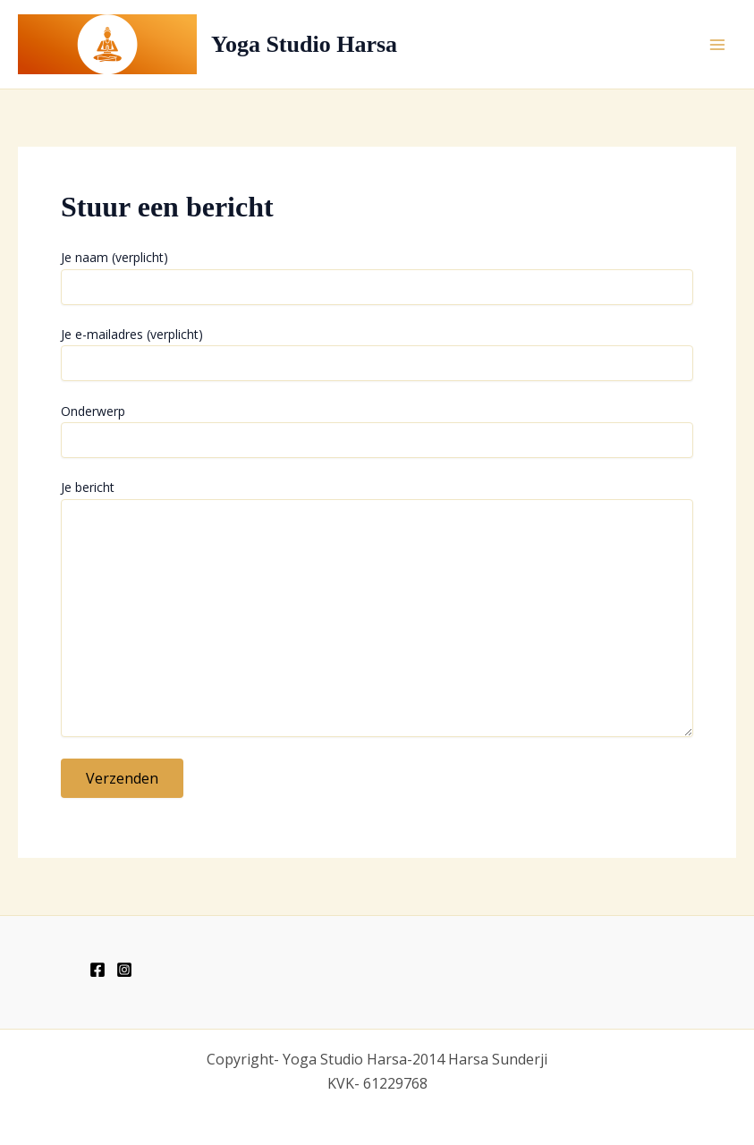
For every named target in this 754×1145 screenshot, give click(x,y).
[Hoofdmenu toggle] (717, 44)
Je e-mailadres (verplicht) (377, 353)
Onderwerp (377, 430)
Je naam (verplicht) (377, 276)
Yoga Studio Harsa (304, 44)
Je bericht (377, 610)
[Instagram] (124, 970)
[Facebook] (97, 970)
